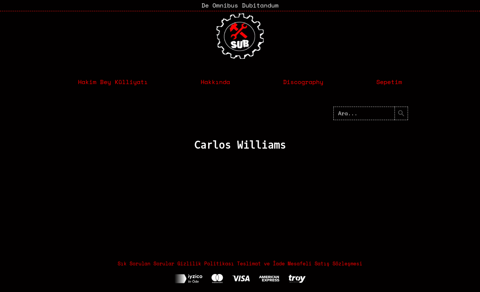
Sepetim (389, 81)
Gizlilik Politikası (205, 263)
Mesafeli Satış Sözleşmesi (325, 263)
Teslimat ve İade (261, 263)
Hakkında (215, 81)
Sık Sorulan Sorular (146, 263)
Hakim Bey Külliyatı (113, 81)
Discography (303, 81)
